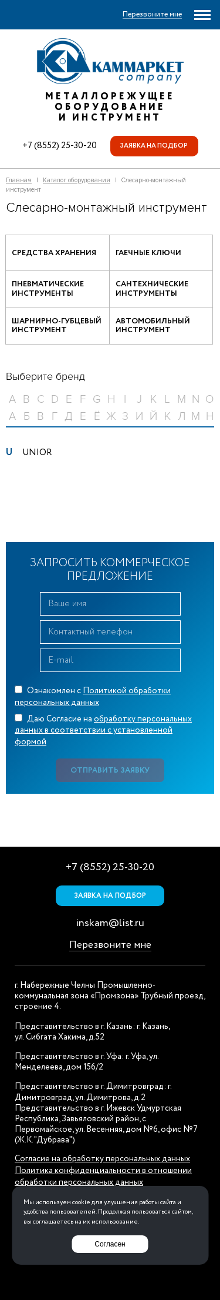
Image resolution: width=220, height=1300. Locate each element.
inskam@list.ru (110, 923)
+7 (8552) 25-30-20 (59, 145)
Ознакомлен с (93, 697)
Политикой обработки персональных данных (93, 697)
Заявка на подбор (154, 146)
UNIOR (37, 452)
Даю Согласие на (103, 730)
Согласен (109, 1244)
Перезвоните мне (110, 945)
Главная (19, 180)
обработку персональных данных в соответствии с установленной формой (103, 730)
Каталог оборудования (76, 180)
